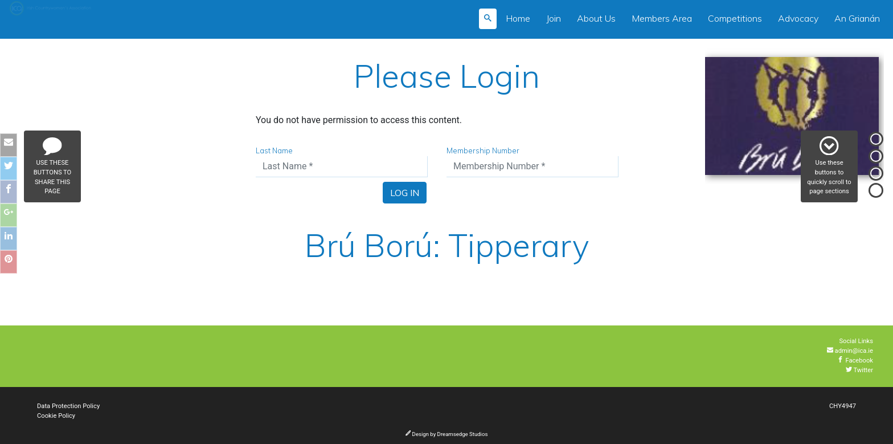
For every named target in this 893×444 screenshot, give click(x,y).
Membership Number (482, 150)
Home (518, 18)
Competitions (735, 18)
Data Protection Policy (68, 406)
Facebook (855, 360)
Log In (404, 192)
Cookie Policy (56, 415)
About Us (596, 18)
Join (553, 18)
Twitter (859, 370)
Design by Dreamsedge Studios (446, 434)
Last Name (274, 150)
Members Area (662, 18)
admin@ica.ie (850, 351)
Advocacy (798, 18)
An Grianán (857, 18)
